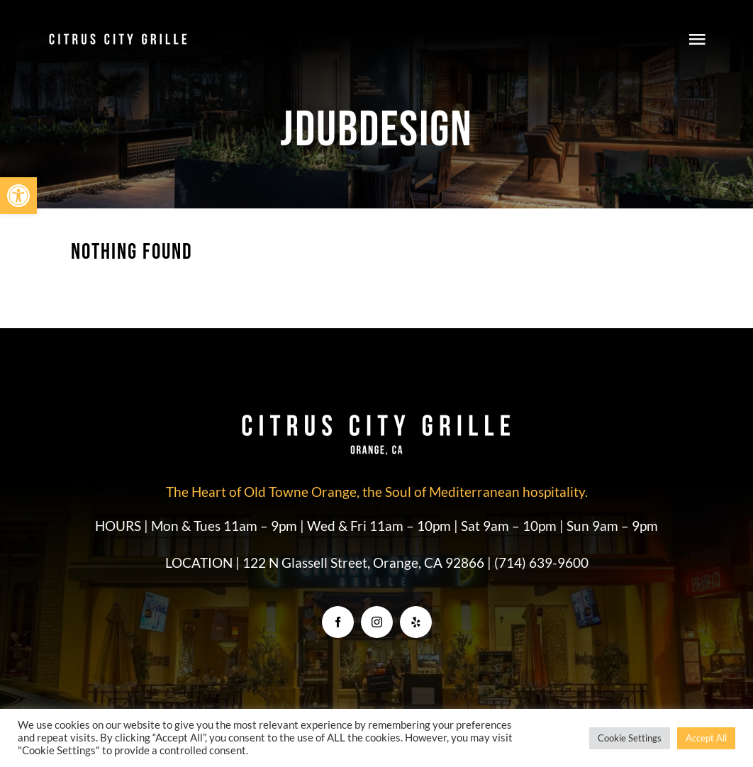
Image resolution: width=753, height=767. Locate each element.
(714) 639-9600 (541, 562)
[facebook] (338, 622)
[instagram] (377, 622)
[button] (18, 195)
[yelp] (416, 622)
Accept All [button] (706, 738)
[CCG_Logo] (118, 37)
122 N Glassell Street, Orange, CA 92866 (364, 562)
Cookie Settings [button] (630, 738)
